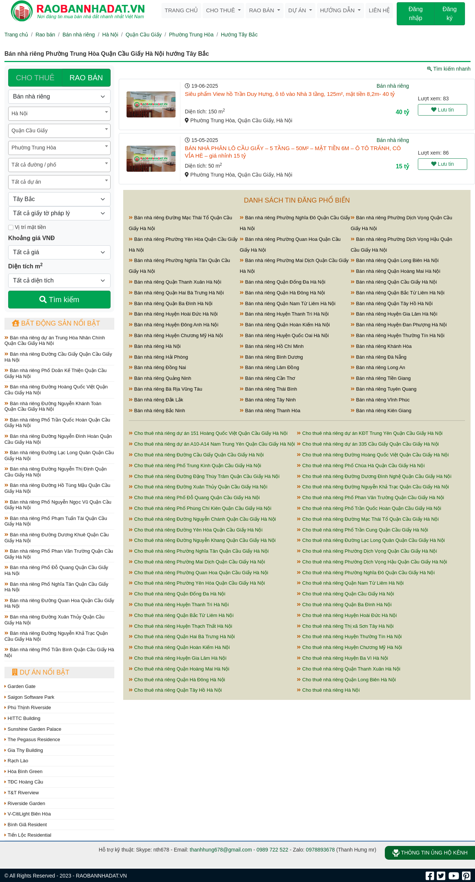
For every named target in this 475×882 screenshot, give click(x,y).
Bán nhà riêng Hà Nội (155, 346)
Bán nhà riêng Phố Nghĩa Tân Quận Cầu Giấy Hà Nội (56, 587)
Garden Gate (20, 686)
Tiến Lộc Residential (27, 835)
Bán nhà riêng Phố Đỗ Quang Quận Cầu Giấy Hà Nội (56, 570)
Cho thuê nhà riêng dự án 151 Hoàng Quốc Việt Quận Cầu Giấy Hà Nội (208, 433)
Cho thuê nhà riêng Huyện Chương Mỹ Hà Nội (349, 647)
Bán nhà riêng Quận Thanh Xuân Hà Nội (175, 282)
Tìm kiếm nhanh (449, 69)
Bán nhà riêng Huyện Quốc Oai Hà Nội (284, 335)
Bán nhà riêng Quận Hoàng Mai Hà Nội (395, 271)
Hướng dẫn (338, 10)
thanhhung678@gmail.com (221, 850)
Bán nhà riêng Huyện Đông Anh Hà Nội (173, 324)
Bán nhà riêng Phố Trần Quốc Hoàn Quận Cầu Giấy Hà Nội (57, 423)
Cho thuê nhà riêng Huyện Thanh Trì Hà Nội (179, 604)
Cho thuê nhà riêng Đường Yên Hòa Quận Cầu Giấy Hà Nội (195, 530)
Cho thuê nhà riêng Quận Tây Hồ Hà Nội (175, 690)
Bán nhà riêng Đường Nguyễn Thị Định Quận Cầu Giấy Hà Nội (55, 472)
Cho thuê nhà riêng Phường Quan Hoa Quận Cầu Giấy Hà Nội (198, 572)
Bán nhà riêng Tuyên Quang (383, 389)
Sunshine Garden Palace (32, 729)
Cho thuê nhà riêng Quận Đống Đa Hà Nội (177, 594)
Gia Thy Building (23, 750)
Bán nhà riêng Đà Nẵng (378, 357)
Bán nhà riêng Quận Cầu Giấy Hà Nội (394, 282)
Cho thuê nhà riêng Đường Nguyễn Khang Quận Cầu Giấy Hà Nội (202, 540)
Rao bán (262, 10)
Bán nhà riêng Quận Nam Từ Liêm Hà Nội (287, 303)
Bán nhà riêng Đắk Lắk (156, 400)
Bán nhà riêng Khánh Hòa (381, 346)
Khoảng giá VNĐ (31, 238)
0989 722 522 (272, 850)
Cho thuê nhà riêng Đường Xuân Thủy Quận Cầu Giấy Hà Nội (198, 487)
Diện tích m (25, 265)
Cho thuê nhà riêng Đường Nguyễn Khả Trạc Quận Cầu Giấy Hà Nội (373, 487)
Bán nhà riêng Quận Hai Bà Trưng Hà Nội (176, 292)
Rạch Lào (16, 760)
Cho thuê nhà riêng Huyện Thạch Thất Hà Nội (180, 626)
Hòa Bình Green (23, 771)
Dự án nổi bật (40, 672)
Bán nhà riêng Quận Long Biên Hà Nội (395, 260)
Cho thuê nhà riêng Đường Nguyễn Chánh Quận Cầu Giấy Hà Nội (202, 519)
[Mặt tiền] (10, 227)
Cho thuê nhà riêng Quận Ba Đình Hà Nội (344, 604)
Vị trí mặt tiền (27, 227)
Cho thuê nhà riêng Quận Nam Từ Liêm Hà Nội (350, 583)
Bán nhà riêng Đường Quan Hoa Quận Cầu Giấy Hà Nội (59, 603)
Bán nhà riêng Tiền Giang (381, 378)
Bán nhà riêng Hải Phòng (158, 357)
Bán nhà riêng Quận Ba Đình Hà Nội (170, 303)
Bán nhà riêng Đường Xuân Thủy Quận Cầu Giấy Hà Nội (54, 620)
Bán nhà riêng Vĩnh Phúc (380, 400)
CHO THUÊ (35, 78)
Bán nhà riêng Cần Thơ (267, 378)
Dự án (298, 10)
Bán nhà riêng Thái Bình (268, 389)
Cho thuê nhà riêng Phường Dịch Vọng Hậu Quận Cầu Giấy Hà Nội (372, 562)
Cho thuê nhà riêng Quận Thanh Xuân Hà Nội (348, 669)
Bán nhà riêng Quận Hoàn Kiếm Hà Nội (285, 324)
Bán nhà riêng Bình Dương (271, 357)
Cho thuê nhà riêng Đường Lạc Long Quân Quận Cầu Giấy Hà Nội (371, 540)
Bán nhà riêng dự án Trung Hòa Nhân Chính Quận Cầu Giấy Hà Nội (54, 340)
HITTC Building (22, 718)
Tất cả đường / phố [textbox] (34, 165)
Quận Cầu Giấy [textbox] (30, 130)
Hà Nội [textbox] (19, 113)
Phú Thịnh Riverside (27, 707)
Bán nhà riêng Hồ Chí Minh (272, 346)
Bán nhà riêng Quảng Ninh (160, 378)
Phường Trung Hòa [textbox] (34, 148)
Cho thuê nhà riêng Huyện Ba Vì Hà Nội (342, 658)
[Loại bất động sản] (59, 97)
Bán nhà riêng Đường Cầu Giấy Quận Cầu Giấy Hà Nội (58, 357)
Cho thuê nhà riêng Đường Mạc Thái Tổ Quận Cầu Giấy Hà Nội (368, 519)
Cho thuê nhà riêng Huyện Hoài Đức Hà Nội (347, 615)
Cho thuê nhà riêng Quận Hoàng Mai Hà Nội (179, 669)
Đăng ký (449, 13)
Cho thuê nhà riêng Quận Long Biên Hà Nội (346, 679)
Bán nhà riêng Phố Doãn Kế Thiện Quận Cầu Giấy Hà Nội (55, 373)
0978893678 (320, 850)
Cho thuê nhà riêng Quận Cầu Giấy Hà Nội (345, 594)
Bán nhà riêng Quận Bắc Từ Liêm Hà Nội (398, 292)
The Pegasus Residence (32, 739)
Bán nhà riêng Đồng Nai (157, 367)
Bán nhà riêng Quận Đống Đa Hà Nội (282, 282)
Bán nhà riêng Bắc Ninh (157, 410)
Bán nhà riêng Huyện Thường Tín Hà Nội (398, 335)
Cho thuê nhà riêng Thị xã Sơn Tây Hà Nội (345, 626)
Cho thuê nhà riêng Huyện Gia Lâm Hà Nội (177, 658)
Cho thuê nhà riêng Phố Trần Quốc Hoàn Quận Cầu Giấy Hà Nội (369, 508)
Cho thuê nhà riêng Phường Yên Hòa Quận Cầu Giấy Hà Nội (197, 583)
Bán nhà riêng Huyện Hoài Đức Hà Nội (173, 314)
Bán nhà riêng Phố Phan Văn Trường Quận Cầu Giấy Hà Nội (58, 554)
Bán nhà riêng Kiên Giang (381, 410)
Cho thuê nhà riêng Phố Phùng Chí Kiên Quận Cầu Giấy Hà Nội (200, 508)
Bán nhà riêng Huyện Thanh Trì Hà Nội (284, 314)
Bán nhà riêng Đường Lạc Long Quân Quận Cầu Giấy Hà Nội (59, 455)
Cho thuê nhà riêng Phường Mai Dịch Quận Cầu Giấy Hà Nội (197, 562)
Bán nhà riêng (78, 35)
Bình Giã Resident (25, 824)
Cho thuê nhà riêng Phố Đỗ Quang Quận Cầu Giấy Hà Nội (194, 497)
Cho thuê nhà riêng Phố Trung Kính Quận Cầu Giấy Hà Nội (195, 465)
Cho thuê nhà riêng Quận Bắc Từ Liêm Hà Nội (181, 615)
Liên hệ (379, 10)
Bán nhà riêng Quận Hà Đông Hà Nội (282, 292)
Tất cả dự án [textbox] (26, 182)
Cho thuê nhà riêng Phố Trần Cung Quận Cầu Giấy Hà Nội (362, 530)
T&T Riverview (21, 792)
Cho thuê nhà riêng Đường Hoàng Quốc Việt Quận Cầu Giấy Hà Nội (373, 455)
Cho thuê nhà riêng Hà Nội (328, 690)
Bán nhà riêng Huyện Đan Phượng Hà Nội (399, 324)
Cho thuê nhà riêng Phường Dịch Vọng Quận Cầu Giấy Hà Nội (367, 551)
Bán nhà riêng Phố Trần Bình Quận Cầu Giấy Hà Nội (59, 652)
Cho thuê (221, 10)
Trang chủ (181, 10)
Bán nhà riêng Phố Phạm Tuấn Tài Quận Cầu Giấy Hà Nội (55, 521)
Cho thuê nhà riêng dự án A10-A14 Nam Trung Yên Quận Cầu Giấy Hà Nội (212, 444)
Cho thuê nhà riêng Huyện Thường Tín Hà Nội (349, 636)
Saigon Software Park (29, 697)
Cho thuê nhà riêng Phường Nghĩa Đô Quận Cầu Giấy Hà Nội (366, 572)
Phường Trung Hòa (191, 35)
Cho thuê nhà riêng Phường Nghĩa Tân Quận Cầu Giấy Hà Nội (199, 551)
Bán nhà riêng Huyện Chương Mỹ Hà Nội (176, 335)
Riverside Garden (24, 803)
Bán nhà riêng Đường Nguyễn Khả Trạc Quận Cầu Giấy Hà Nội (56, 636)
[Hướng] (59, 199)
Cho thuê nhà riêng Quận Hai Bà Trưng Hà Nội (182, 636)
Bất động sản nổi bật (56, 323)
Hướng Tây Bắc (239, 35)
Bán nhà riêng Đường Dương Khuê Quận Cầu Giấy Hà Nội (56, 537)
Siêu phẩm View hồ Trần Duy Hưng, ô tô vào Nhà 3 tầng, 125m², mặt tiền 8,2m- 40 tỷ (290, 94)
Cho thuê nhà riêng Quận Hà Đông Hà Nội (177, 679)
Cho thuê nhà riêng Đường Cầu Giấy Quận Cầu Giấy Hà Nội (196, 455)
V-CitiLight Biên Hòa (27, 814)
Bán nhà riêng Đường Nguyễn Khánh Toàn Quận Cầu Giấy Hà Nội (52, 406)
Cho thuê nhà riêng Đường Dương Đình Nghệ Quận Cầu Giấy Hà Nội (374, 476)
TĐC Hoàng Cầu (23, 782)
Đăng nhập (416, 13)
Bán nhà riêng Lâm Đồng (269, 367)
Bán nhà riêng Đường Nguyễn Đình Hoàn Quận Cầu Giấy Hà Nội (58, 439)
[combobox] (59, 114)
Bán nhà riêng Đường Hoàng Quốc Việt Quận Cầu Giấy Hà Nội (56, 389)
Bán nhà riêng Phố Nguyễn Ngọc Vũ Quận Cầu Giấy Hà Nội (57, 505)
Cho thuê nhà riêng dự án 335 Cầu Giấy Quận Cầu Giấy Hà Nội (368, 444)
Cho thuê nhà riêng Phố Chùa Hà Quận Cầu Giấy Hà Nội (361, 465)
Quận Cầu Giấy (143, 35)
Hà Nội (110, 35)
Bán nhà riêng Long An (378, 367)
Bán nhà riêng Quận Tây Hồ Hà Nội (392, 303)
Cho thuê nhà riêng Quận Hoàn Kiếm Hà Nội (179, 647)
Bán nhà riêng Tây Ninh (268, 400)
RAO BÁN (86, 78)
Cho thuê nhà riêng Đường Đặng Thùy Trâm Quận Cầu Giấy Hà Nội (204, 476)
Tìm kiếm (59, 299)
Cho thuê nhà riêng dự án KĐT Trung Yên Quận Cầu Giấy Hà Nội (370, 433)
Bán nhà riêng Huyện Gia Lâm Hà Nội (394, 314)
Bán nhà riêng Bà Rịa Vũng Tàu (165, 389)
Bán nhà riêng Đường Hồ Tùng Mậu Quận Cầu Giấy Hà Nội (57, 488)
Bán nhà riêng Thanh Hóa (270, 410)
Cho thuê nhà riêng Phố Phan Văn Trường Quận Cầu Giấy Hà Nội (370, 497)
